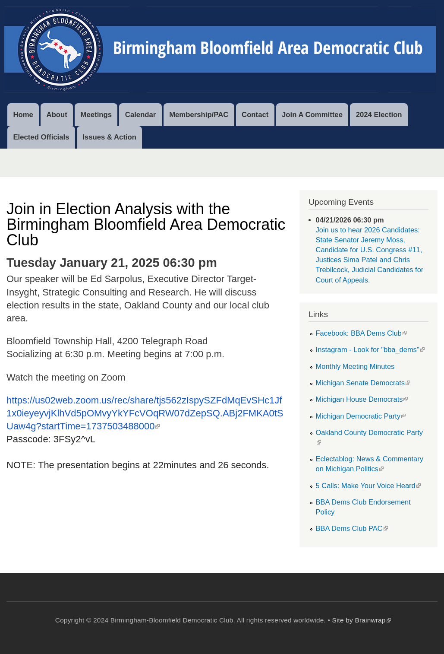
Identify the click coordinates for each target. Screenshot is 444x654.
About (57, 115)
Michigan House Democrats (362, 399)
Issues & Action (109, 137)
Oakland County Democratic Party (369, 437)
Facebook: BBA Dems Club (361, 333)
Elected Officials (41, 137)
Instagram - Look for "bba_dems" (370, 349)
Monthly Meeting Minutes (355, 366)
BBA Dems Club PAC (352, 528)
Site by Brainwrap (361, 620)
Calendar (140, 115)
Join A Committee (312, 115)
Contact (255, 115)
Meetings (96, 115)
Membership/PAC (198, 115)
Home (23, 115)
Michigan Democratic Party (361, 416)
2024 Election (379, 115)
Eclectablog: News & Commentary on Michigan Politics (369, 464)
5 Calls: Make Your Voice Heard (368, 485)
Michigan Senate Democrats (363, 383)
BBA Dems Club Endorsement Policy (363, 507)
